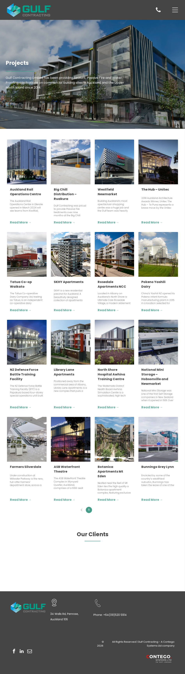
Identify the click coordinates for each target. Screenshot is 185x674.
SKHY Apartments (68, 282)
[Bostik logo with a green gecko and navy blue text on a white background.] (59, 573)
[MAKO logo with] (59, 549)
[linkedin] (21, 652)
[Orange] (59, 561)
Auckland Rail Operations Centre (25, 191)
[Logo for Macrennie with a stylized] (92, 549)
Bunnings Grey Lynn (157, 467)
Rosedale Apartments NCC (112, 284)
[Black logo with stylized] (159, 573)
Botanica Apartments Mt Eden (110, 471)
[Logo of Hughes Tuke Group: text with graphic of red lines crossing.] (159, 549)
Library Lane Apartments (64, 372)
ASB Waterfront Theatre (67, 469)
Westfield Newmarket (107, 191)
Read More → (20, 222)
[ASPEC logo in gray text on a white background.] (126, 573)
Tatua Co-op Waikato (21, 284)
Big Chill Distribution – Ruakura (65, 194)
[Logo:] (26, 549)
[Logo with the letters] (159, 561)
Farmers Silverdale (25, 467)
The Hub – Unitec (155, 189)
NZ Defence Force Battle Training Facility (24, 374)
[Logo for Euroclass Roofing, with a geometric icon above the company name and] (92, 561)
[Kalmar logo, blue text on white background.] (126, 549)
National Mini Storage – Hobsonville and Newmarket (154, 376)
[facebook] (14, 652)
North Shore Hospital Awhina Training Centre (111, 374)
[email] (29, 652)
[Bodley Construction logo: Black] (92, 573)
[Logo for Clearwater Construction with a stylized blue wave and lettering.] (26, 573)
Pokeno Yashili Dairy (153, 284)
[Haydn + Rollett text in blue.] (26, 561)
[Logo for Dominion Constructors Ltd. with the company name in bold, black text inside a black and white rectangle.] (126, 561)
